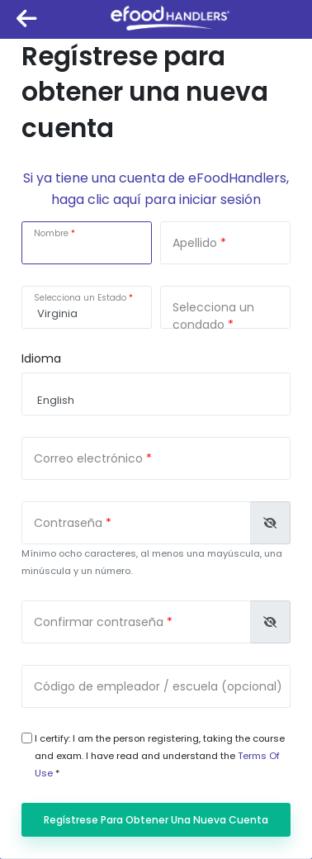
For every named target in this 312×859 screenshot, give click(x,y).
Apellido (195, 243)
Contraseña (68, 523)
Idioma (41, 358)
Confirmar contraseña (98, 622)
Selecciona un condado (213, 316)
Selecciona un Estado (80, 298)
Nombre (51, 233)
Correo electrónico (88, 458)
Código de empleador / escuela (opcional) (158, 686)
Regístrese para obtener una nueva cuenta (156, 820)
